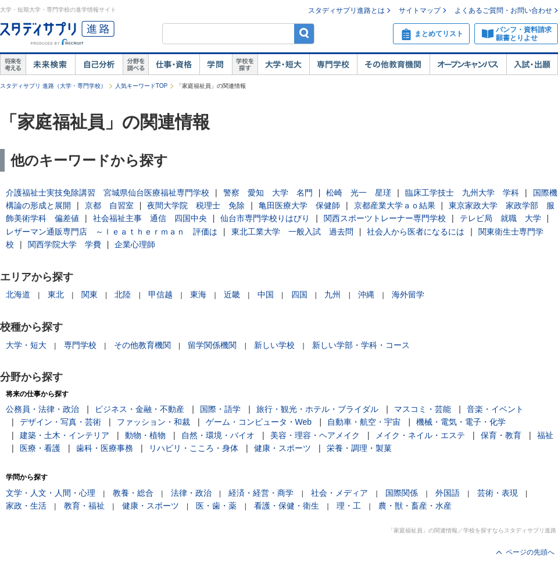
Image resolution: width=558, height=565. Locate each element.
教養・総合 (133, 493)
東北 (56, 294)
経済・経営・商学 (261, 493)
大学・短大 (283, 64)
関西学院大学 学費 (64, 244)
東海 (198, 294)
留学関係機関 (212, 345)
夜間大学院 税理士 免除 (196, 205)
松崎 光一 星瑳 (358, 192)
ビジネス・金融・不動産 (139, 409)
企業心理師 (135, 244)
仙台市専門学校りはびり (265, 218)
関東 (89, 294)
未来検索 (50, 64)
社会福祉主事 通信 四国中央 (150, 218)
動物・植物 (145, 435)
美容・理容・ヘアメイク (315, 435)
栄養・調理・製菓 (359, 448)
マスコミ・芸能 (422, 409)
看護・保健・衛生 (286, 505)
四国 (299, 294)
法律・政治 (191, 493)
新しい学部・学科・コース (361, 345)
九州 (332, 294)
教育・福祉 (84, 505)
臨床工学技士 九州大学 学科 (462, 192)
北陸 (123, 294)
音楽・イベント (495, 409)
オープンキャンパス (468, 64)
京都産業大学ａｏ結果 (394, 205)
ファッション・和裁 (153, 422)
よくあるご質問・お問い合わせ (503, 10)
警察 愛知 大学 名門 (268, 192)
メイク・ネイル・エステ (420, 435)
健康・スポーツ (282, 448)
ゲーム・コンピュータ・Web (259, 422)
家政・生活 (26, 505)
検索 (304, 33)
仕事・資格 (173, 64)
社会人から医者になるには (415, 231)
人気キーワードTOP (141, 86)
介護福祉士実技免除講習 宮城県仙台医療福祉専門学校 (107, 192)
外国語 (447, 493)
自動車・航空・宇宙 (363, 422)
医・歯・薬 (216, 505)
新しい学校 (274, 345)
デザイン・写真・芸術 (60, 422)
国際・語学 (220, 409)
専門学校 (333, 64)
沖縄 (366, 294)
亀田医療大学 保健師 (299, 205)
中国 (265, 294)
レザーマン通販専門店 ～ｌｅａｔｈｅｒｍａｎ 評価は (111, 231)
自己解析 (99, 64)
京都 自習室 (109, 205)
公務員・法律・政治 (42, 409)
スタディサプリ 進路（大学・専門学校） (53, 86)
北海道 (18, 294)
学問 (215, 64)
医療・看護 (40, 448)
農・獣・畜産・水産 (415, 505)
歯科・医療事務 (104, 448)
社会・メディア (339, 493)
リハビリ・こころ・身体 (193, 448)
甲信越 (160, 294)
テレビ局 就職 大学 (500, 218)
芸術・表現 (497, 493)
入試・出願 (532, 64)
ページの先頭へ (530, 552)
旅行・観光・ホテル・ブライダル (317, 409)
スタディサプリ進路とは (346, 10)
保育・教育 (501, 435)
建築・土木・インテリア (64, 435)
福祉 (545, 435)
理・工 (349, 505)
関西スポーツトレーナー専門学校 (385, 218)
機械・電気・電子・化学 (461, 422)
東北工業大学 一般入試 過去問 (292, 231)
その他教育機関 (393, 64)
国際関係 (401, 493)
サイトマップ (420, 10)
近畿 (232, 294)
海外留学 (408, 294)
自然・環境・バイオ (218, 435)
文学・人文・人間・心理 (50, 493)
